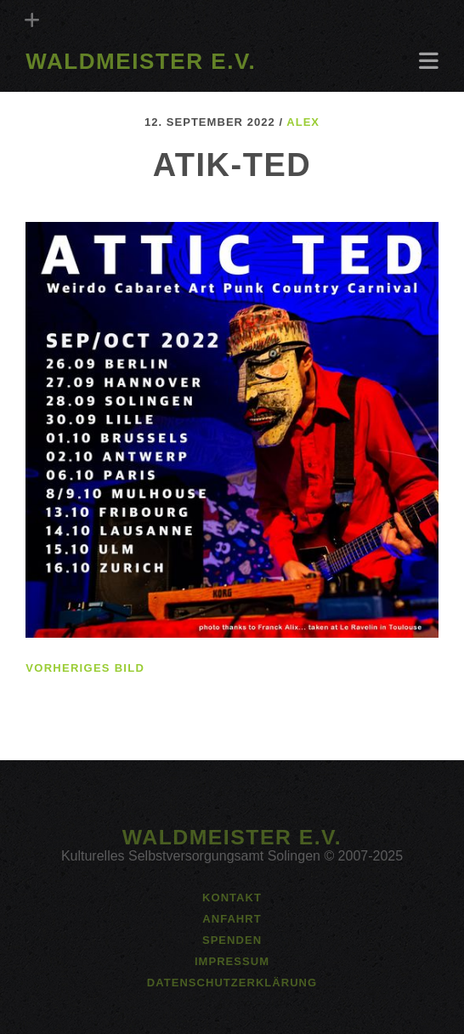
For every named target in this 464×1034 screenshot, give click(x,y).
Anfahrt (231, 918)
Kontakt (232, 897)
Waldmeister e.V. (140, 61)
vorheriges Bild (84, 668)
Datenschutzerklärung (232, 982)
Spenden (232, 940)
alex (303, 122)
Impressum (232, 961)
